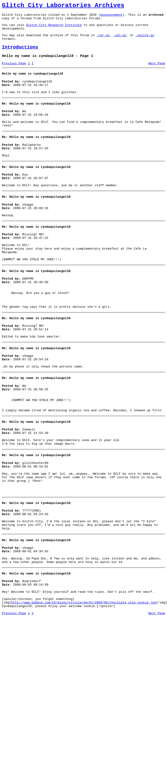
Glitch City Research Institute (54, 28)
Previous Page (14, 71)
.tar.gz (103, 40)
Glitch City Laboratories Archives (63, 6)
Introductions (20, 53)
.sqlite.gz (145, 40)
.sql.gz (119, 40)
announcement (111, 17)
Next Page (156, 71)
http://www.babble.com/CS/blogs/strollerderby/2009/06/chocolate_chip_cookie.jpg (83, 670)
